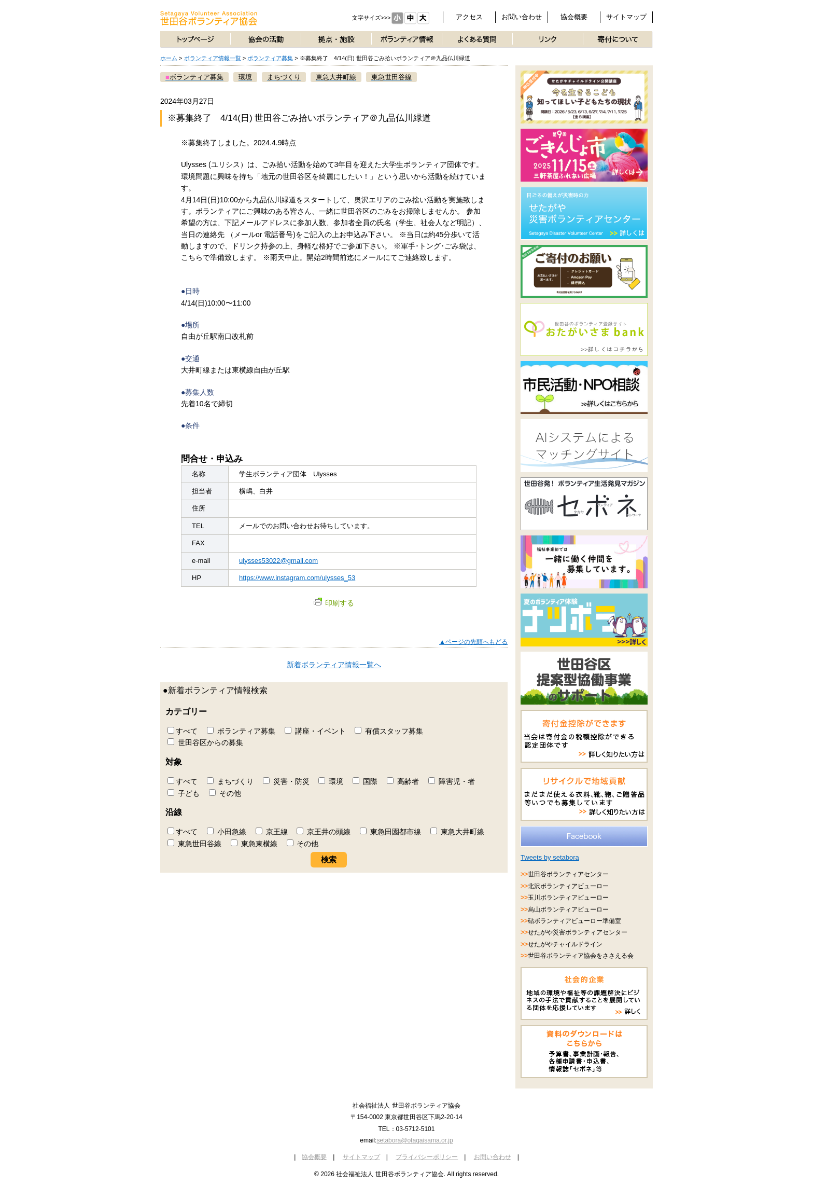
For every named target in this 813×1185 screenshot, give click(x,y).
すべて (182, 731)
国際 (365, 781)
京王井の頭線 (324, 832)
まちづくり (230, 781)
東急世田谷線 (194, 843)
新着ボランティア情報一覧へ (334, 664)
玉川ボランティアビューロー (568, 897)
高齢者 (403, 781)
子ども (183, 793)
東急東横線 (254, 843)
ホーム (168, 58)
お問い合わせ (521, 17)
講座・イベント (315, 731)
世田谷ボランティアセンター (568, 874)
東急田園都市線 (390, 832)
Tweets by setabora (550, 857)
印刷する (334, 603)
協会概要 (573, 17)
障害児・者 (451, 781)
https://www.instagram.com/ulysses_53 (297, 578)
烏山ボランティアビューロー (568, 909)
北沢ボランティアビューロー (568, 886)
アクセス (469, 17)
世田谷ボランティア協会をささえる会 (581, 955)
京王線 (272, 832)
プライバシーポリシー (427, 1157)
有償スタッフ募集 (389, 731)
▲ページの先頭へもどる (473, 641)
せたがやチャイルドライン (565, 944)
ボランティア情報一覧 (212, 58)
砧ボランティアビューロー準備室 (574, 921)
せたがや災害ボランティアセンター (577, 932)
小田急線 (226, 832)
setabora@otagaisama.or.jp (414, 1140)
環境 (330, 781)
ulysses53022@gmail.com (278, 560)
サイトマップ (626, 17)
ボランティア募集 (270, 58)
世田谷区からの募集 (205, 742)
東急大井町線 (457, 832)
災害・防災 (286, 781)
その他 (225, 793)
